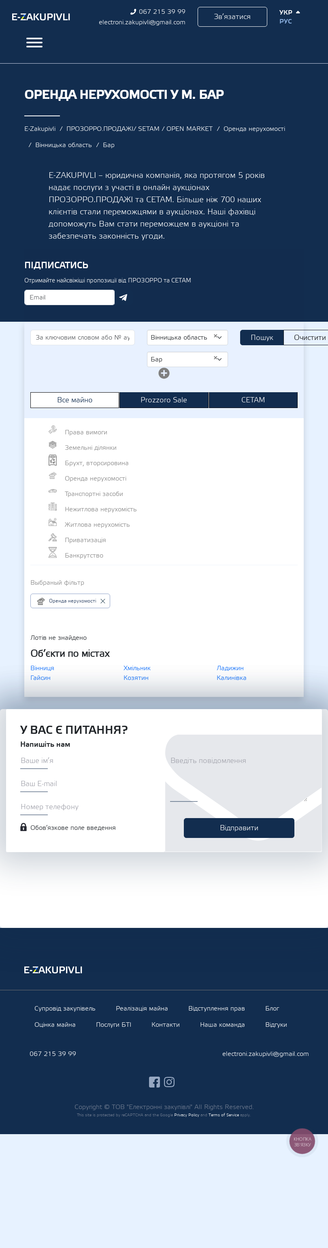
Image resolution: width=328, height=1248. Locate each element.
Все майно (75, 400)
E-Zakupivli (39, 129)
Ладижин (230, 668)
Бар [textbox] (184, 359)
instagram (169, 1082)
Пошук (262, 337)
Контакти (165, 1025)
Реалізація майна (142, 1008)
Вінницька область (63, 145)
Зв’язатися (232, 16)
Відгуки (276, 1025)
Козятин (136, 678)
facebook (154, 1082)
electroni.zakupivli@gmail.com (142, 22)
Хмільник (137, 668)
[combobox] (187, 337)
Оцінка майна (55, 1025)
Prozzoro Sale (164, 400)
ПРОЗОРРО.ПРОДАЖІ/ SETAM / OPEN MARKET (139, 129)
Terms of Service (224, 1115)
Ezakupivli (41, 17)
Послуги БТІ (113, 1025)
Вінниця (42, 668)
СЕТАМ (253, 400)
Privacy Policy (186, 1115)
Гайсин (40, 678)
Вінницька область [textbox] (184, 337)
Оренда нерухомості (254, 129)
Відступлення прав (216, 1008)
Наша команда (222, 1025)
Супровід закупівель (65, 1008)
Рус (285, 21)
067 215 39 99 (162, 12)
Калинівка (232, 678)
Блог (272, 1008)
